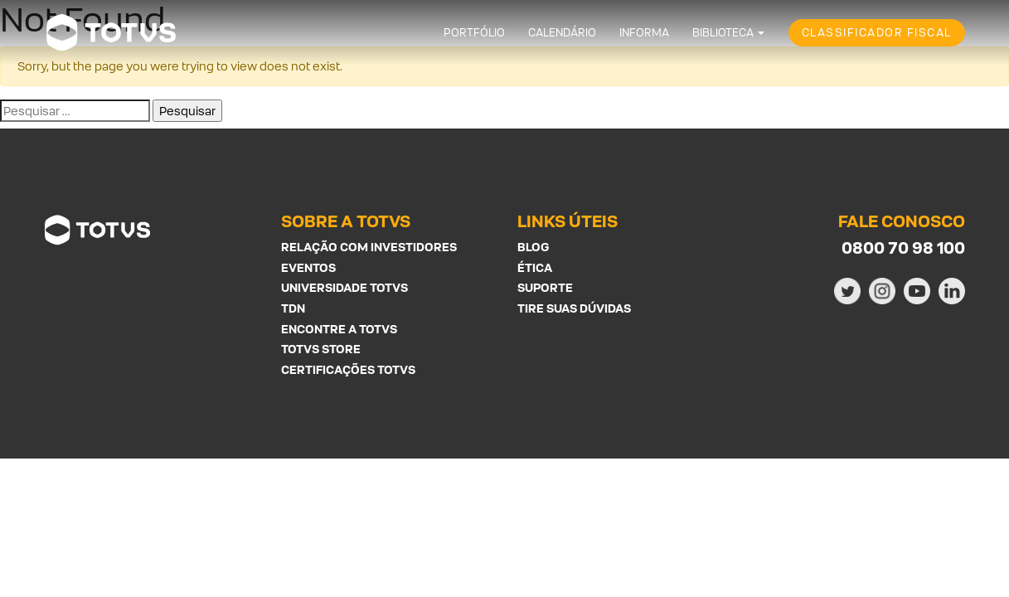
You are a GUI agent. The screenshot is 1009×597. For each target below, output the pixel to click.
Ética (534, 267)
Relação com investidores (369, 247)
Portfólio (474, 33)
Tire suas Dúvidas (574, 308)
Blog (533, 247)
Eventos (308, 267)
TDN (293, 308)
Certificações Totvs (348, 369)
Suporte (545, 287)
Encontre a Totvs (339, 329)
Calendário (562, 33)
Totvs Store (321, 349)
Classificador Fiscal (877, 33)
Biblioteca (723, 33)
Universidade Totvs (344, 287)
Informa (644, 33)
